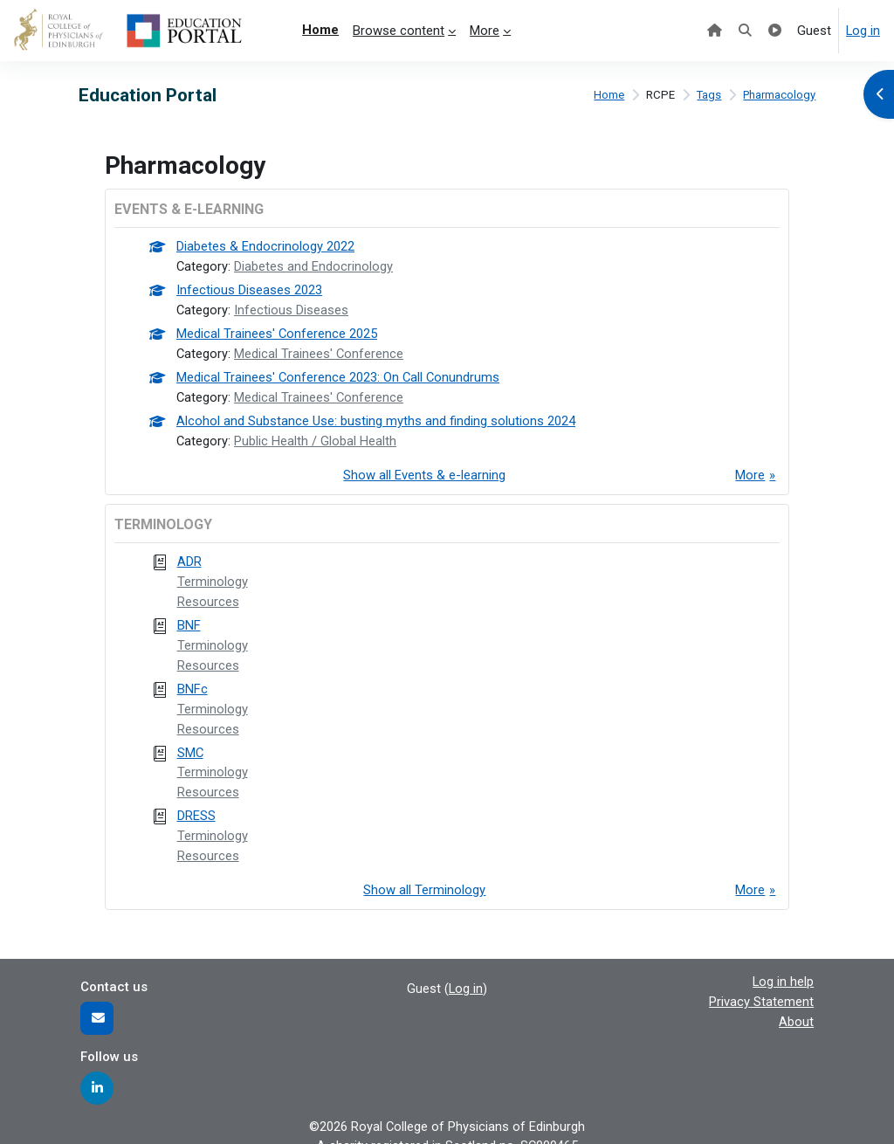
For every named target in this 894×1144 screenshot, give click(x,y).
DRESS (196, 805)
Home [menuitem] (320, 30)
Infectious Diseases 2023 (249, 290)
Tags (706, 95)
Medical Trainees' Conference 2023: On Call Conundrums (339, 374)
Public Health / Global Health (316, 437)
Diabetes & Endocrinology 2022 (265, 247)
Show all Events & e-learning (424, 471)
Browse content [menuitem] (398, 30)
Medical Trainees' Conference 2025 (277, 332)
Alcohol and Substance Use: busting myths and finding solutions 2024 (375, 417)
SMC (190, 742)
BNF (189, 618)
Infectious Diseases (292, 309)
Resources (208, 595)
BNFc (192, 680)
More (750, 471)
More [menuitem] (484, 30)
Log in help (783, 968)
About (796, 1008)
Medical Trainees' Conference (320, 352)
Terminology (212, 575)
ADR (189, 556)
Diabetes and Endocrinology (314, 266)
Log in (863, 30)
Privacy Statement (761, 988)
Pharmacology (778, 95)
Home (606, 95)
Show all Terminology (424, 878)
